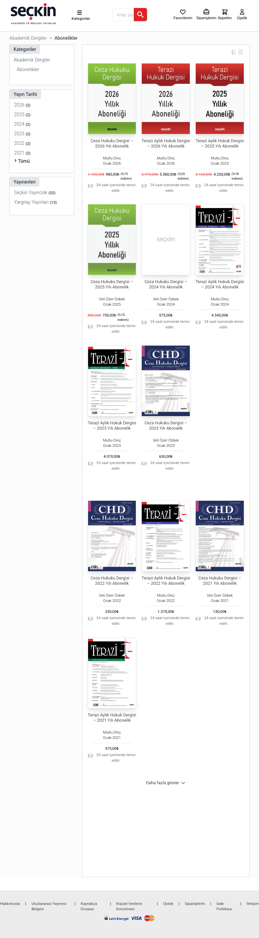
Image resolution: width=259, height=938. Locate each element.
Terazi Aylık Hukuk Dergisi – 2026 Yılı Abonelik (166, 143)
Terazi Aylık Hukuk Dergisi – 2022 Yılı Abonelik (166, 581)
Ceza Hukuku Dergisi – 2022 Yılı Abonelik (111, 581)
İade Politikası (224, 906)
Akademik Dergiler (28, 38)
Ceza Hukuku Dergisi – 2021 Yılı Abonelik (219, 581)
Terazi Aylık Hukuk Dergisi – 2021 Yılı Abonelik (112, 717)
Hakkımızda (10, 903)
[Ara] (140, 14)
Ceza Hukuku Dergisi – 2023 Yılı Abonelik (165, 425)
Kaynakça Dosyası (89, 906)
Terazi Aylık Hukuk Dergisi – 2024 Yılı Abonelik (219, 284)
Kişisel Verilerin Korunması (129, 906)
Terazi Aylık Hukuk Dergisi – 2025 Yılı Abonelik (219, 143)
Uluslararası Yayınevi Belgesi (48, 906)
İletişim (253, 903)
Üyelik (168, 903)
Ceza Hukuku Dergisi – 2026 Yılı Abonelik (111, 143)
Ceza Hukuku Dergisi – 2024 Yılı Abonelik (165, 284)
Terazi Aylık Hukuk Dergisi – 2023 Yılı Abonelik (112, 425)
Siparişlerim (195, 903)
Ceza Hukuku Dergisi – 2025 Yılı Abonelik (111, 284)
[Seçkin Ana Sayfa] (32, 13)
